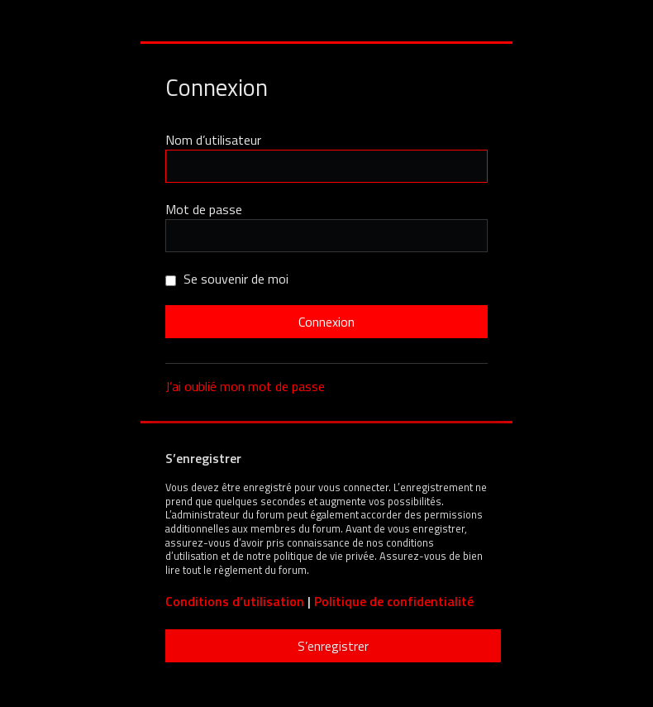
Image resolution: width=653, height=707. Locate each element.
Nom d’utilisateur (213, 140)
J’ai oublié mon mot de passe (245, 386)
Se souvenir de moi (226, 279)
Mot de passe (203, 209)
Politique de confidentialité (394, 601)
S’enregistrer (333, 646)
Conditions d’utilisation (234, 601)
